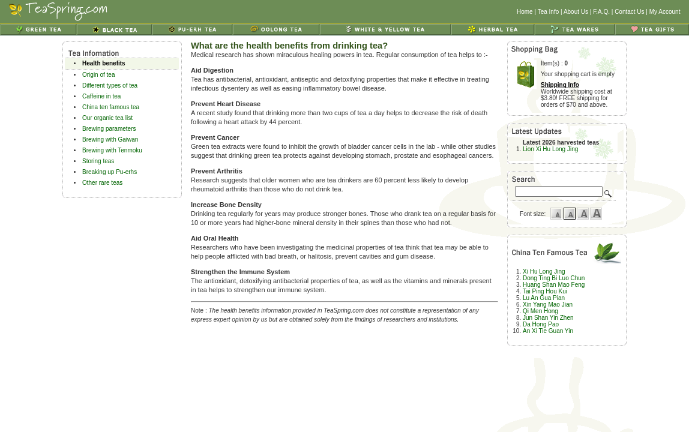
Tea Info (548, 11)
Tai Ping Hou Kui (545, 291)
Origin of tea (98, 74)
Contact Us (629, 11)
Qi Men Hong (540, 311)
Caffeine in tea (101, 96)
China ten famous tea (110, 107)
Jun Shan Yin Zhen (548, 317)
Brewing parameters (109, 128)
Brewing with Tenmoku (112, 150)
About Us (576, 11)
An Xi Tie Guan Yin (548, 331)
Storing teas (98, 161)
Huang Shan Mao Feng (554, 284)
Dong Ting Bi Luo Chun (554, 278)
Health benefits (103, 63)
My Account (665, 11)
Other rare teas (102, 182)
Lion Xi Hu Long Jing (550, 149)
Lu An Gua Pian (544, 298)
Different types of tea (109, 85)
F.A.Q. (601, 11)
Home (525, 11)
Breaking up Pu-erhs (109, 172)
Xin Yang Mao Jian (548, 304)
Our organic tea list (107, 118)
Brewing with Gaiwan (110, 139)
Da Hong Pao (541, 324)
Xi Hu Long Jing (544, 271)
